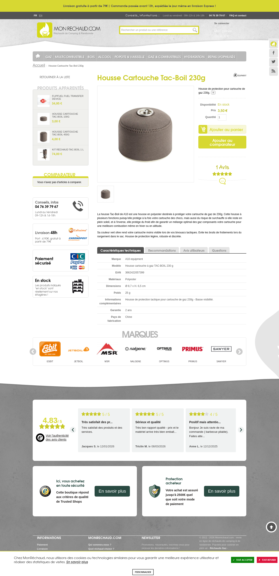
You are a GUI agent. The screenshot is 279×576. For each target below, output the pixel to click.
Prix (213, 110)
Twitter (273, 62)
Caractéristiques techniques (120, 250)
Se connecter (221, 23)
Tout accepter (242, 559)
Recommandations (162, 250)
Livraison (42, 548)
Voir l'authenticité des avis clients (57, 437)
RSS (273, 71)
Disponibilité (208, 104)
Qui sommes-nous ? (99, 544)
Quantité (210, 117)
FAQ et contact (237, 15)
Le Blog (273, 44)
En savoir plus (112, 491)
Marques (139, 333)
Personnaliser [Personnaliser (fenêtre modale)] (143, 572)
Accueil (39, 65)
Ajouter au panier (226, 129)
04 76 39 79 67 (217, 15)
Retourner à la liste (55, 77)
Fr (35, 15)
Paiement (42, 544)
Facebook (273, 53)
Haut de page (271, 527)
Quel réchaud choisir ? (101, 548)
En (40, 15)
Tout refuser (267, 559)
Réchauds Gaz (218, 548)
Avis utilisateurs (193, 250)
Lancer (195, 30)
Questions (219, 250)
